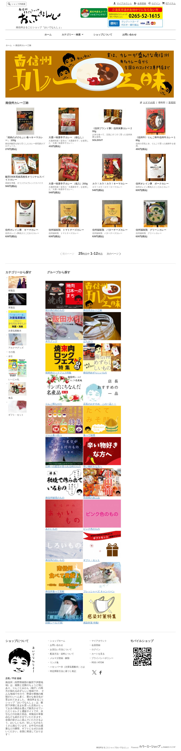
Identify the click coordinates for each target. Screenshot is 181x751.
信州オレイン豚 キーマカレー (21, 229)
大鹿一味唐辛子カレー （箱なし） (67, 137)
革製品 (17, 301)
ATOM (101, 662)
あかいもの (64, 515)
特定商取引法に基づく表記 (63, 671)
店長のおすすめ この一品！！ (102, 390)
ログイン (155, 3)
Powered (153, 747)
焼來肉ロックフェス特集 (64, 358)
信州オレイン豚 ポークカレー (152, 183)
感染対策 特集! (102, 608)
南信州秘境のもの (64, 483)
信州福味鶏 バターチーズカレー (110, 229)
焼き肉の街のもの (64, 296)
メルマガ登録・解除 (60, 658)
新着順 (172, 102)
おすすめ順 (149, 102)
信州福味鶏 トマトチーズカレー (66, 229)
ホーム (48, 34)
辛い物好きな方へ (102, 452)
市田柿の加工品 (102, 483)
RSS (94, 662)
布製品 (17, 284)
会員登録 (141, 3)
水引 (10, 356)
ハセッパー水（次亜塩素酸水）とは (67, 667)
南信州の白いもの (64, 546)
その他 (11, 352)
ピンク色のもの (102, 515)
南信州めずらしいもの (102, 358)
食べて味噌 (102, 421)
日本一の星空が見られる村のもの (64, 452)
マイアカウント (124, 3)
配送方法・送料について (62, 654)
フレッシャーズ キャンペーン (102, 577)
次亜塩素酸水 (17, 321)
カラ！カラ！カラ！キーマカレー (110, 183)
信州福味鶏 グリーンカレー (151, 229)
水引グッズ (64, 327)
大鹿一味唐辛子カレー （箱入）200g (68, 183)
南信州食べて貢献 (64, 577)
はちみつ (102, 327)
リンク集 (54, 662)
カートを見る (98, 654)
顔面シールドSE (64, 608)
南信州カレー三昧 (23, 45)
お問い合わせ (129, 34)
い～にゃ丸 (17, 370)
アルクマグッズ (17, 341)
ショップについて (102, 34)
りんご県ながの (64, 390)
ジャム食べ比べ (64, 421)
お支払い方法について (61, 649)
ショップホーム (57, 641)
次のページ (113, 253)
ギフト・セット (17, 408)
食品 (17, 390)
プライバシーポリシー (102, 658)
